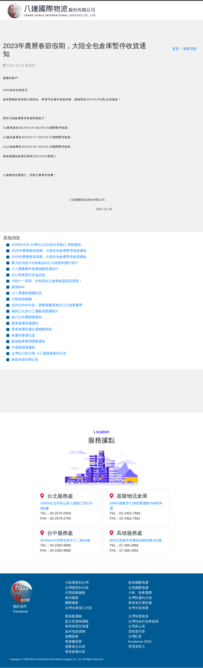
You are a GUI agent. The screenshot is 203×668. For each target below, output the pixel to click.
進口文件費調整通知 (26, 317)
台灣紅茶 (135, 636)
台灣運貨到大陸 (77, 588)
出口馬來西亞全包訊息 (28, 275)
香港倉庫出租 (75, 652)
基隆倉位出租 (75, 646)
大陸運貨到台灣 (77, 582)
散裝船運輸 (73, 616)
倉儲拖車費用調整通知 (28, 341)
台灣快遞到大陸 (140, 598)
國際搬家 (72, 603)
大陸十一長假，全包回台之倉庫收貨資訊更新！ (46, 281)
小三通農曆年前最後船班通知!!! (34, 269)
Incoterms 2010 (139, 641)
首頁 (175, 49)
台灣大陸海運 (138, 608)
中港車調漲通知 (23, 347)
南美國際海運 (138, 582)
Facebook (20, 611)
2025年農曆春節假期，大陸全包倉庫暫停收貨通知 (48, 251)
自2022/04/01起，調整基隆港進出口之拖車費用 (46, 305)
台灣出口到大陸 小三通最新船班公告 (38, 353)
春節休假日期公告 (24, 359)
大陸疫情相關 (21, 299)
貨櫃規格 (72, 636)
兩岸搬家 (72, 598)
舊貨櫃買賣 (73, 641)
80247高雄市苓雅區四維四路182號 (136, 540)
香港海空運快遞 (140, 603)
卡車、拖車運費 (140, 593)
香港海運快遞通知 (24, 323)
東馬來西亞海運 (77, 626)
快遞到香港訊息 (23, 335)
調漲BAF (18, 287)
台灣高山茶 (136, 626)
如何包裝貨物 (75, 631)
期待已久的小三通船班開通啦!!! (34, 311)
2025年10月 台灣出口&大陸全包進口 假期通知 (46, 245)
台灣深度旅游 (138, 616)
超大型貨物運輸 (77, 621)
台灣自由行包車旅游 (143, 621)
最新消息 (190, 49)
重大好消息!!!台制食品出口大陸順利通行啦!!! (44, 263)
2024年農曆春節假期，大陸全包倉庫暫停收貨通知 (48, 257)
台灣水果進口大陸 (78, 608)
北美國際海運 (138, 588)
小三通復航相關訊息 (26, 293)
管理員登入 (136, 646)
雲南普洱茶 (136, 631)
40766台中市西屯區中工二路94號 (65, 540)
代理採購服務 (75, 593)
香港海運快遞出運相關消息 (31, 329)
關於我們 (20, 606)
